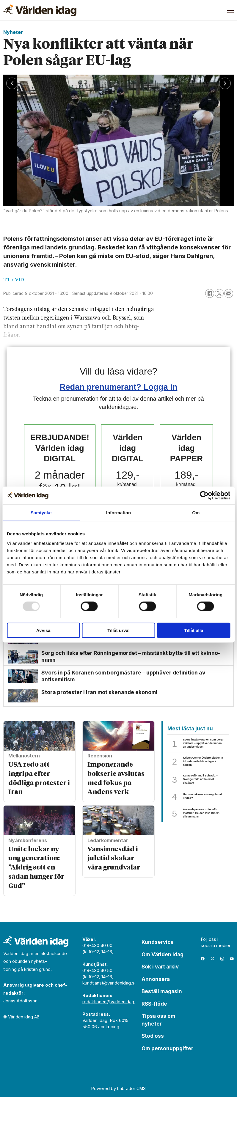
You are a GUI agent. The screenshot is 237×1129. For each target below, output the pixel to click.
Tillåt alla (193, 630)
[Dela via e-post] (228, 293)
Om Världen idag (162, 987)
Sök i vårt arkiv (160, 999)
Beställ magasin (162, 1023)
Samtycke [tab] (41, 512)
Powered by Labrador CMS (118, 1120)
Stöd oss (153, 1068)
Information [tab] (118, 512)
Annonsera (156, 1011)
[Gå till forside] (39, 10)
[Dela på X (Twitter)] (219, 293)
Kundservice (158, 974)
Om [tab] (196, 512)
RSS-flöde (154, 1036)
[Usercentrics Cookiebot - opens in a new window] (204, 495)
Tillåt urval (118, 630)
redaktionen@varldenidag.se (111, 1034)
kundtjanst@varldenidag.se (109, 1015)
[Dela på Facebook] (209, 293)
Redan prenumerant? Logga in (119, 386)
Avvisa (43, 630)
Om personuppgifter (167, 1081)
